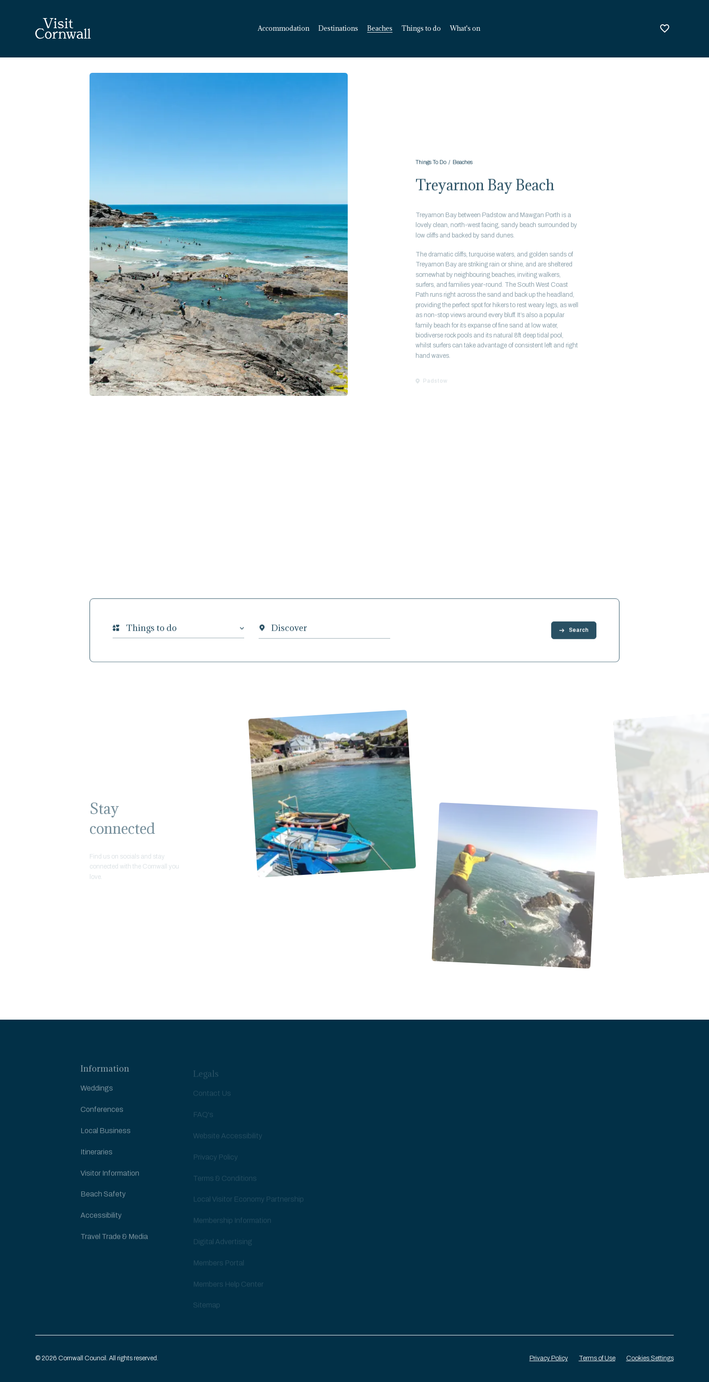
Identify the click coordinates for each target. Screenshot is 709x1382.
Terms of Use (597, 1358)
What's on (465, 28)
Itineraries (96, 1157)
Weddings (96, 1093)
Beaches (379, 28)
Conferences (101, 1114)
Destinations (338, 28)
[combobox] (126, 632)
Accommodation (283, 28)
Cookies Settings (650, 1358)
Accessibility (101, 1220)
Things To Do (431, 165)
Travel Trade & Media (114, 1241)
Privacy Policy (548, 1358)
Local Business (105, 1136)
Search (573, 634)
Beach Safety (103, 1199)
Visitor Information (109, 1178)
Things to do (421, 28)
